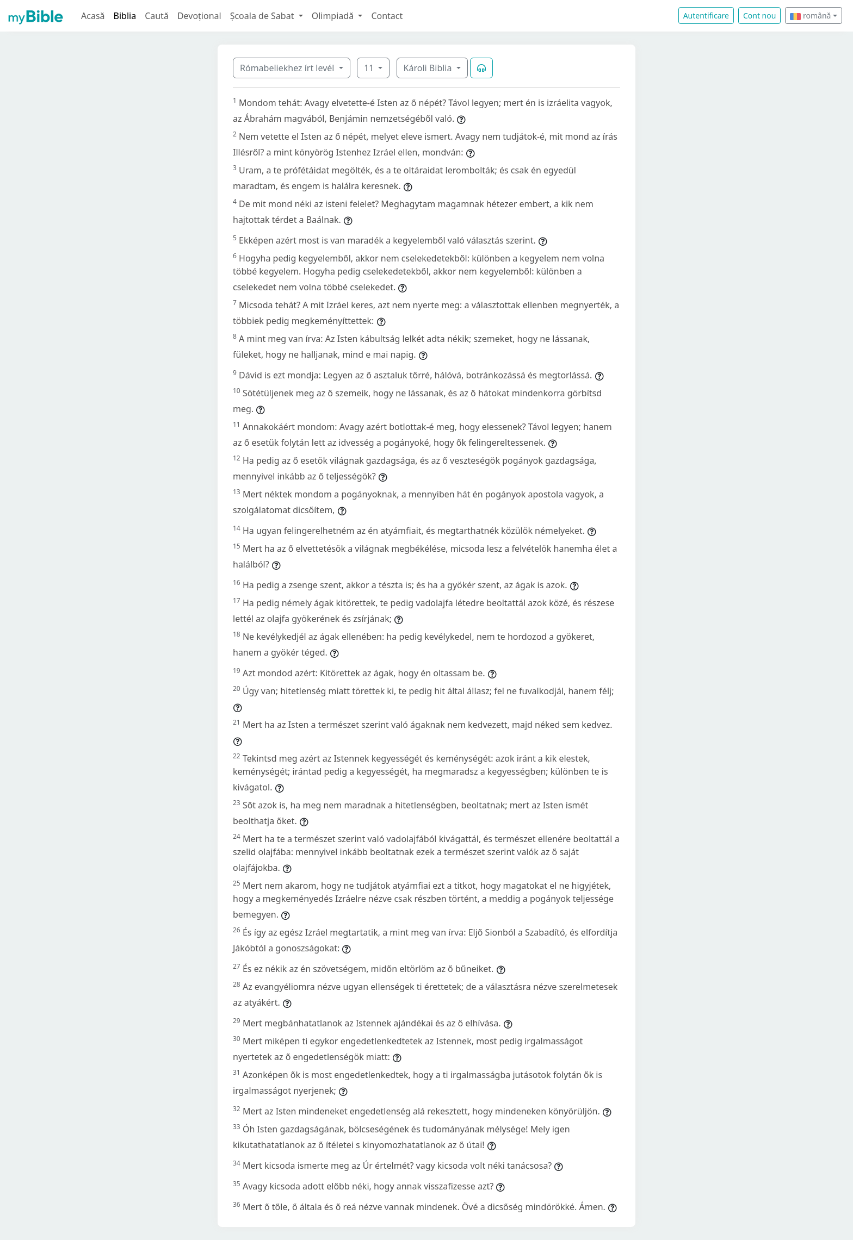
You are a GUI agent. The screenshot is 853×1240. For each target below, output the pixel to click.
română (810, 15)
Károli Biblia (429, 68)
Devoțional (199, 16)
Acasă (93, 16)
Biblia (125, 16)
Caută (157, 16)
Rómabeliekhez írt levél (288, 68)
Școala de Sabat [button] (263, 16)
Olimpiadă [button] (334, 16)
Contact (387, 16)
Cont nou (759, 15)
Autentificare (706, 15)
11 (370, 68)
